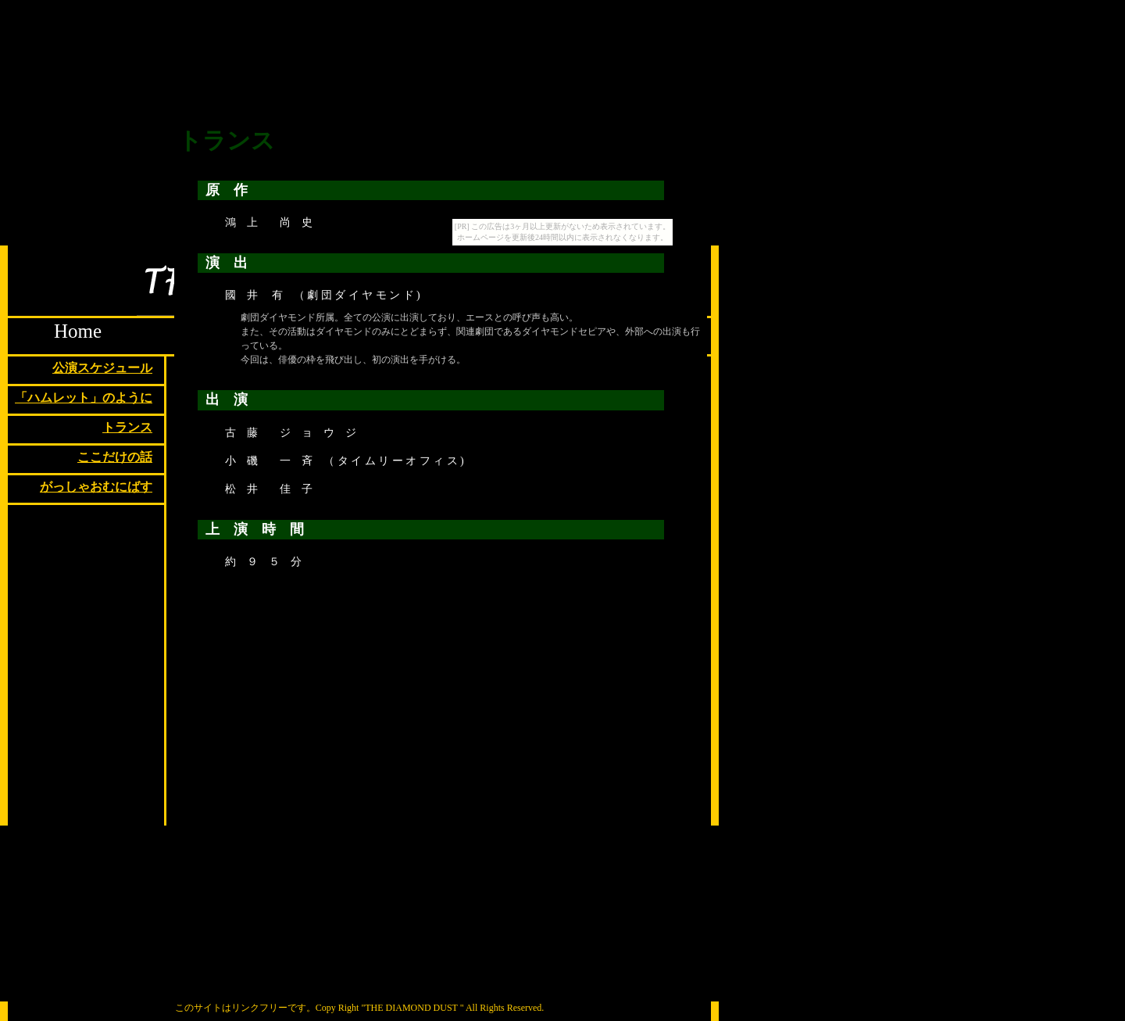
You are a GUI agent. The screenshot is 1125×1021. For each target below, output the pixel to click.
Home (78, 331)
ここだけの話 (114, 457)
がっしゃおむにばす (96, 486)
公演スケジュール (102, 367)
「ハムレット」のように (83, 397)
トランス (127, 427)
